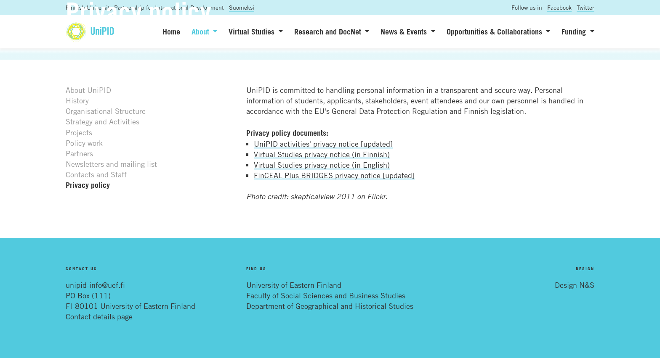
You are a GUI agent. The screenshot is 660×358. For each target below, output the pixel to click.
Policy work (84, 142)
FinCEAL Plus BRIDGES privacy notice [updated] (334, 175)
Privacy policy (88, 185)
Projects (79, 132)
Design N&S (574, 285)
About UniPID (88, 90)
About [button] (201, 31)
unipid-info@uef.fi (95, 285)
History (77, 100)
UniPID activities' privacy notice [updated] (323, 143)
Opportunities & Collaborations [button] (495, 31)
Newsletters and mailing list (111, 163)
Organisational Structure (106, 111)
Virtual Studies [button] (253, 31)
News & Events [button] (405, 31)
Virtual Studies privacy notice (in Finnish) (322, 154)
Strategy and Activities (102, 121)
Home (171, 31)
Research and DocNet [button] (328, 31)
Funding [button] (575, 31)
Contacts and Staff (96, 174)
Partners (79, 153)
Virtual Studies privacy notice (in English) (322, 164)
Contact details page (99, 316)
